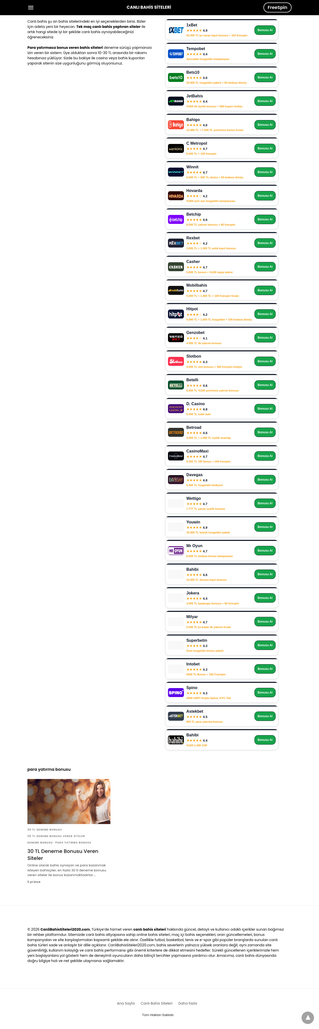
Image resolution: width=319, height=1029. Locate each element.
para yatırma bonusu (73, 842)
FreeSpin (277, 7)
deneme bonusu (40, 842)
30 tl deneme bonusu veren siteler (56, 836)
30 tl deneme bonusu (44, 830)
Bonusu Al (265, 30)
